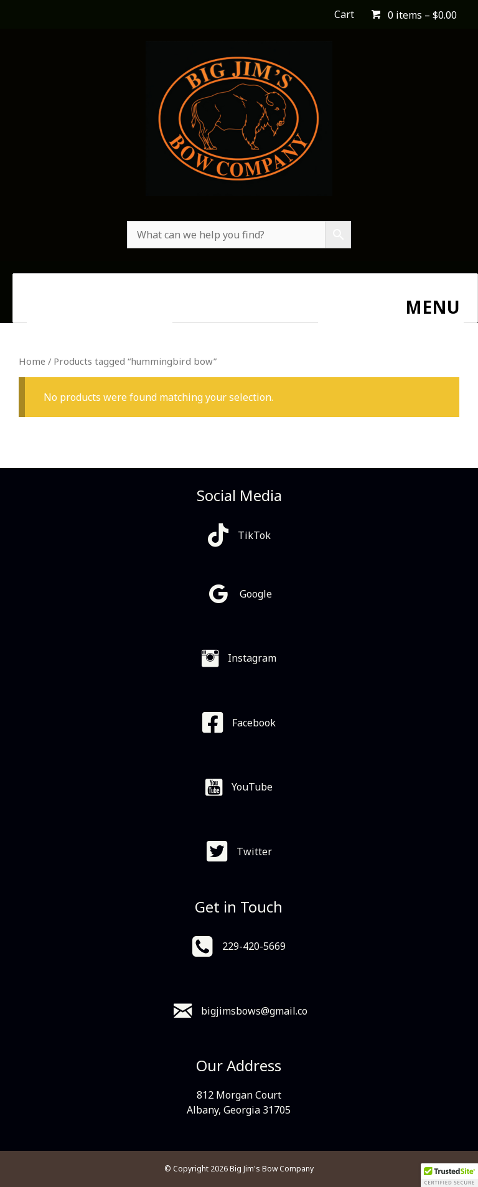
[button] (449, 1175)
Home (32, 361)
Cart (344, 14)
